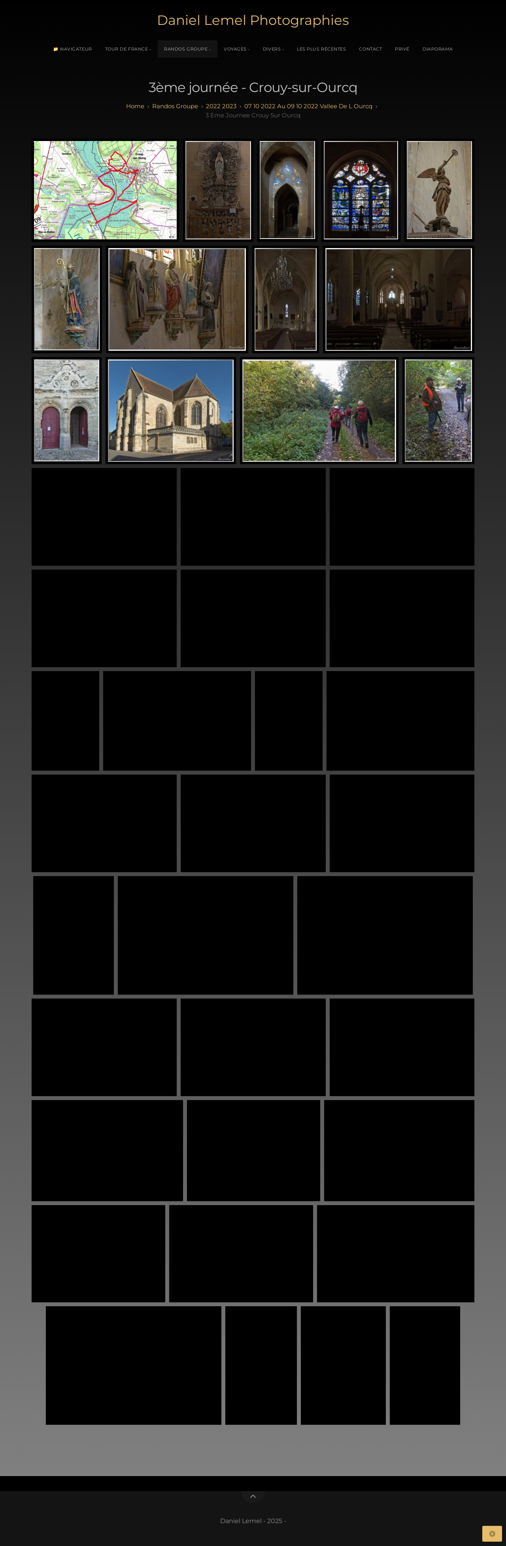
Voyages (235, 49)
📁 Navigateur (72, 49)
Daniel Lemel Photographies (253, 20)
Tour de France (126, 49)
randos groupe (175, 106)
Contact (370, 49)
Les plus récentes (321, 49)
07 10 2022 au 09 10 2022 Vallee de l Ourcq (308, 106)
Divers (272, 49)
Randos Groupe (186, 49)
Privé (402, 49)
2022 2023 (221, 106)
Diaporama (438, 49)
